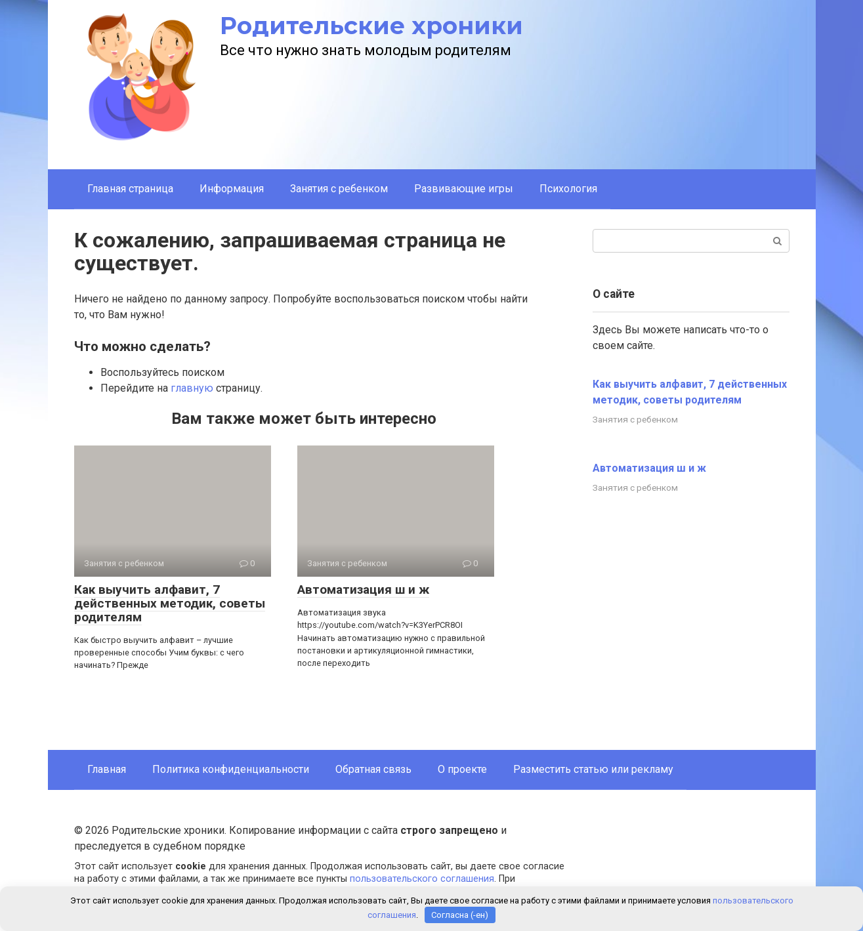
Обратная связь (373, 769)
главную (192, 388)
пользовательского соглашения (422, 878)
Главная (106, 769)
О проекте (462, 769)
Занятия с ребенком (339, 188)
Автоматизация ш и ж (363, 589)
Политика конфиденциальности (230, 769)
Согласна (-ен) (459, 915)
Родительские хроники (371, 25)
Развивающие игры (463, 188)
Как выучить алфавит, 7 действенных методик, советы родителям (169, 603)
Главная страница (130, 188)
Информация (232, 188)
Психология (568, 188)
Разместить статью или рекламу (593, 769)
